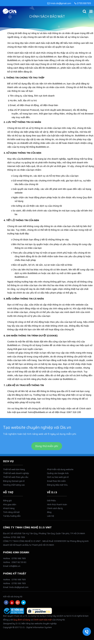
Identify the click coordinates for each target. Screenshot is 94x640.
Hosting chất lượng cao (14, 486)
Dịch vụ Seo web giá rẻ (58, 478)
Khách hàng (8, 509)
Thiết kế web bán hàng (14, 470)
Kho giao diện (9, 505)
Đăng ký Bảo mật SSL (57, 486)
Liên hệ (50, 517)
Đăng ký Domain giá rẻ (14, 482)
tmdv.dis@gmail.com (59, 3)
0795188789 (82, 3)
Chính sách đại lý (55, 509)
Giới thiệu (51, 501)
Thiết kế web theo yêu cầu (15, 478)
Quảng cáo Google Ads (58, 474)
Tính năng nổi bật (11, 513)
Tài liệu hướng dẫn (12, 517)
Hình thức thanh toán (57, 505)
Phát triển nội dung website (60, 470)
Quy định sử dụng (21, 620)
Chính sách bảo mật (42, 620)
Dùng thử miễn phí (46, 452)
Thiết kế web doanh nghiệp (16, 474)
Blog (49, 513)
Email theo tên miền (56, 482)
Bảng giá (7, 501)
